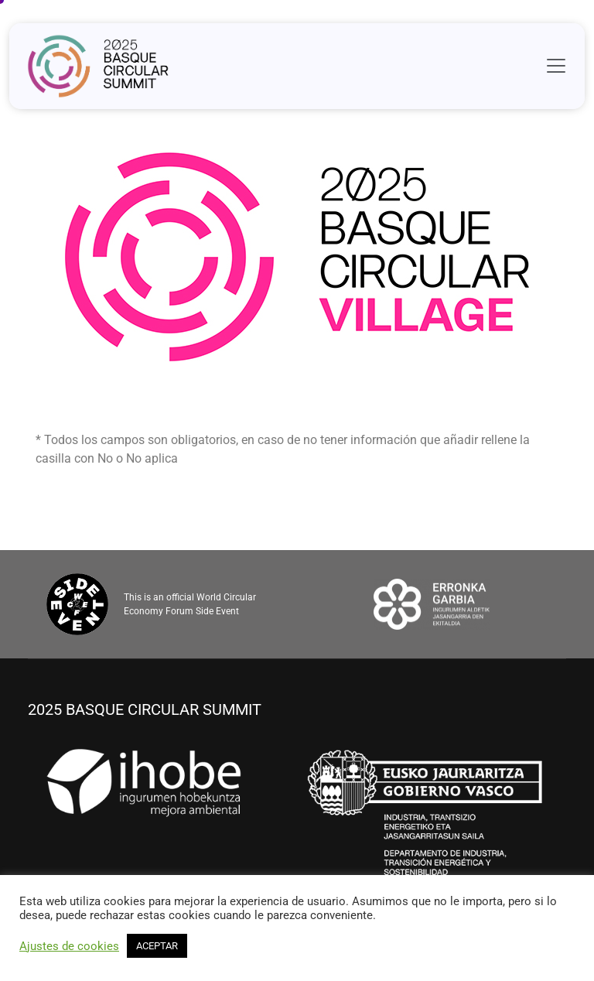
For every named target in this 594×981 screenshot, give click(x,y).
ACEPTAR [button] (157, 946)
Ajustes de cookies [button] (69, 946)
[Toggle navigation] (556, 65)
